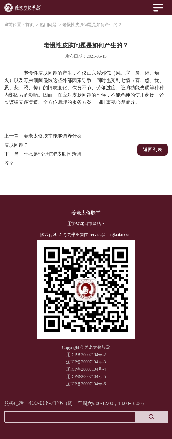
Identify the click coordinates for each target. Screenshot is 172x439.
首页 (29, 24)
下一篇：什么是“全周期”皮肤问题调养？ (42, 158)
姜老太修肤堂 (86, 212)
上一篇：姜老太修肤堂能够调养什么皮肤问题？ (43, 140)
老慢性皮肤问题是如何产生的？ (92, 24)
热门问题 (48, 24)
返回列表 (152, 149)
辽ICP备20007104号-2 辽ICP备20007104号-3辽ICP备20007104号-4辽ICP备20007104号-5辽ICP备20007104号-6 (86, 369)
